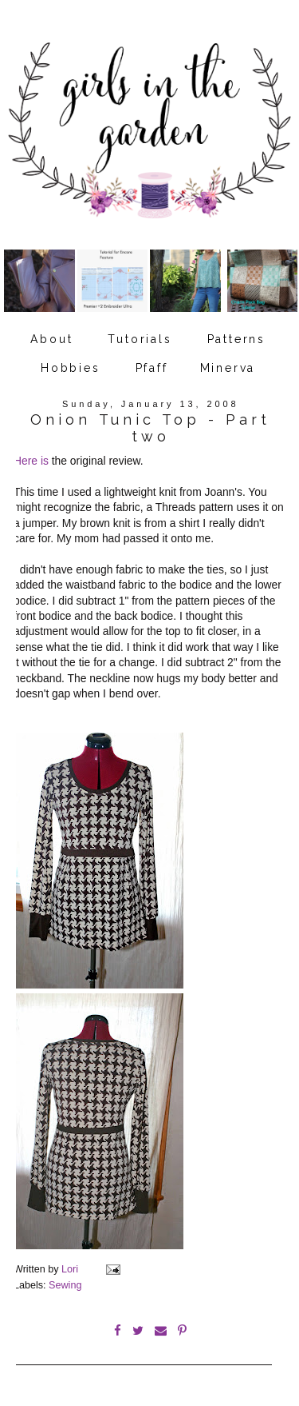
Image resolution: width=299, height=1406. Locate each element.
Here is (31, 460)
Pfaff (152, 367)
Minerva (228, 367)
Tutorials (139, 339)
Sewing (65, 1285)
